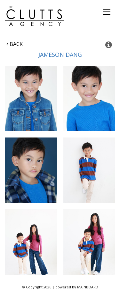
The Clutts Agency (34, 16)
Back (14, 44)
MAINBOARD (87, 287)
